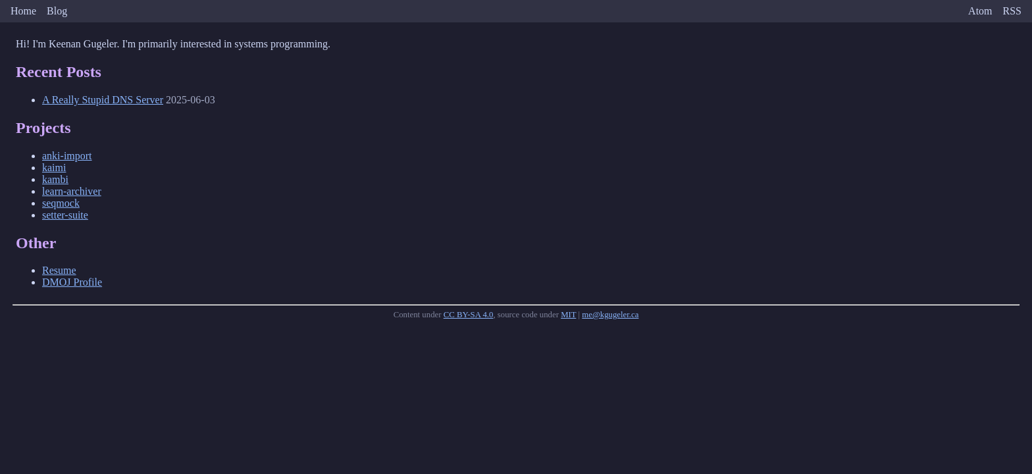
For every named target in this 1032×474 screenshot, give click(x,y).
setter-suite (65, 215)
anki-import (67, 155)
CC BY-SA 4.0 (469, 314)
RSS (1012, 10)
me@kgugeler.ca (610, 314)
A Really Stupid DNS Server (102, 99)
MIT (568, 314)
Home (23, 10)
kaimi (54, 167)
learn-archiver (71, 191)
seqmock (61, 203)
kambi (55, 179)
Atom (980, 10)
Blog (57, 10)
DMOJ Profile (72, 282)
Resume (59, 270)
